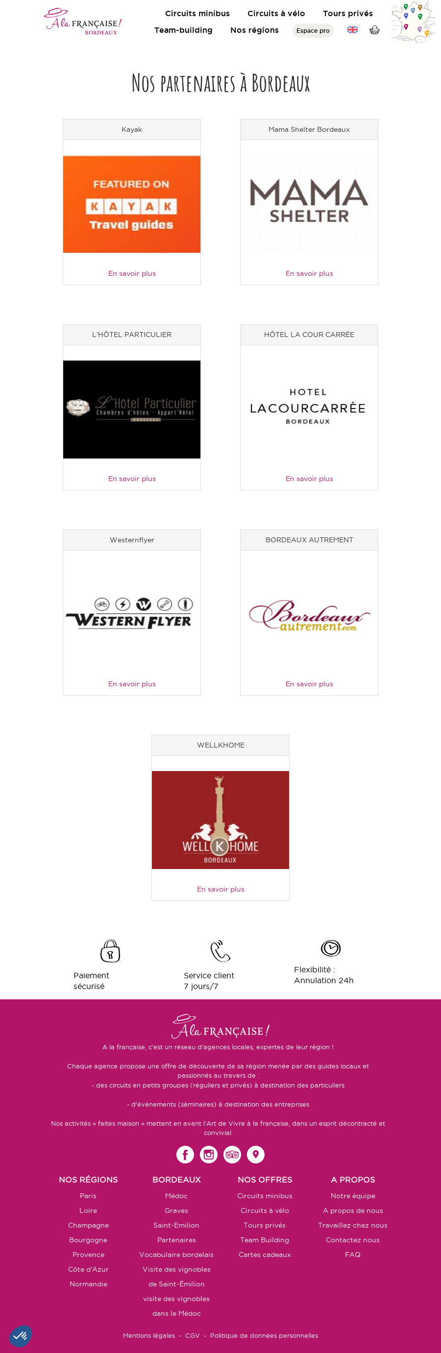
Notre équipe (353, 1196)
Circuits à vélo (276, 13)
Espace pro (313, 30)
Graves (176, 1210)
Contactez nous (353, 1240)
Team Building (264, 1240)
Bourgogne (88, 1240)
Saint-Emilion (176, 1225)
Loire (88, 1210)
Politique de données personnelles (264, 1335)
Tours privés (348, 13)
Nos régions (254, 29)
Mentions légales (149, 1335)
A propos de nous (353, 1210)
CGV (192, 1335)
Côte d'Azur (88, 1269)
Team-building (183, 29)
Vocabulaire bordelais (176, 1254)
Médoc (176, 1196)
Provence (88, 1254)
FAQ (353, 1254)
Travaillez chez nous (353, 1225)
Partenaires (176, 1240)
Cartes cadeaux (265, 1254)
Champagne (88, 1225)
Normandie (88, 1284)
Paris (88, 1196)
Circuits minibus (197, 13)
